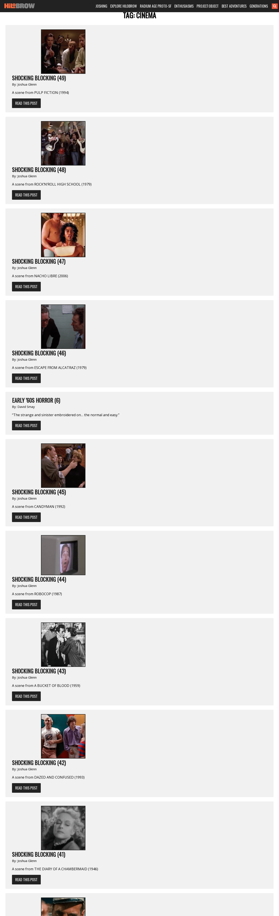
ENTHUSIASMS (184, 6)
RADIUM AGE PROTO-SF (155, 6)
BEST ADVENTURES (234, 6)
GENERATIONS (259, 6)
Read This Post (26, 103)
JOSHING (101, 6)
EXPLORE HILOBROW (123, 6)
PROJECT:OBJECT (208, 6)
